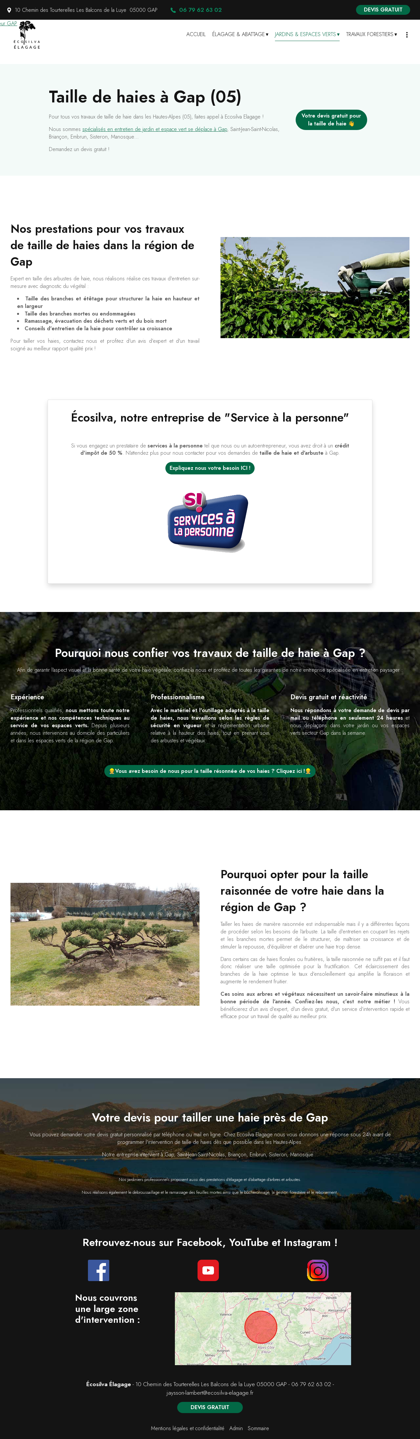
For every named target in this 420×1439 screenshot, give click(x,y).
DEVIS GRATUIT (383, 9)
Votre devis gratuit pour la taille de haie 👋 (331, 119)
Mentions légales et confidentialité (187, 1428)
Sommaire (258, 1428)
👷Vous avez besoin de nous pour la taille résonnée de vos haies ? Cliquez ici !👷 (210, 771)
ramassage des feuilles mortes (195, 1192)
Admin (236, 1428)
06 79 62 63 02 (311, 1384)
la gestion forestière (288, 1192)
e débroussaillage (144, 1192)
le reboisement (324, 1192)
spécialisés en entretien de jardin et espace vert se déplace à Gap (154, 129)
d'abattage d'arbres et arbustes (274, 1179)
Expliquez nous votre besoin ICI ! (210, 468)
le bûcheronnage (254, 1192)
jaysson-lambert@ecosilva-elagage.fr (210, 1393)
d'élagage (234, 1179)
